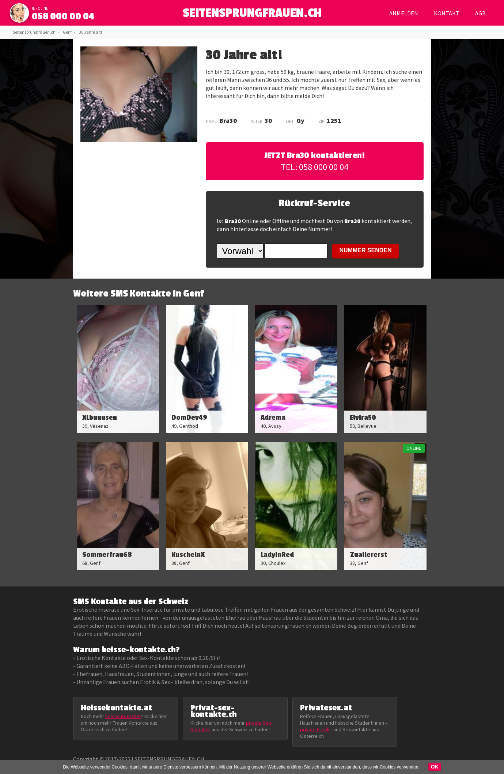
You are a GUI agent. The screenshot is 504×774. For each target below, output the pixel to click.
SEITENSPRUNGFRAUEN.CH (252, 14)
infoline (40, 8)
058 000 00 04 (63, 16)
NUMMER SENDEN (366, 250)
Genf (67, 32)
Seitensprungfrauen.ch (34, 32)
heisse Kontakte (123, 716)
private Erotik (315, 729)
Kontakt (446, 13)
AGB (480, 13)
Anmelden (403, 13)
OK (435, 767)
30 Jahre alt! (90, 32)
